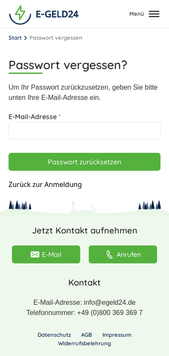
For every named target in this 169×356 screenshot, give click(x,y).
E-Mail (46, 254)
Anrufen (123, 254)
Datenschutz (54, 334)
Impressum (116, 334)
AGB (86, 334)
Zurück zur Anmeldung (45, 184)
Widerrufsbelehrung (84, 343)
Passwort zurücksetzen (84, 162)
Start (15, 37)
